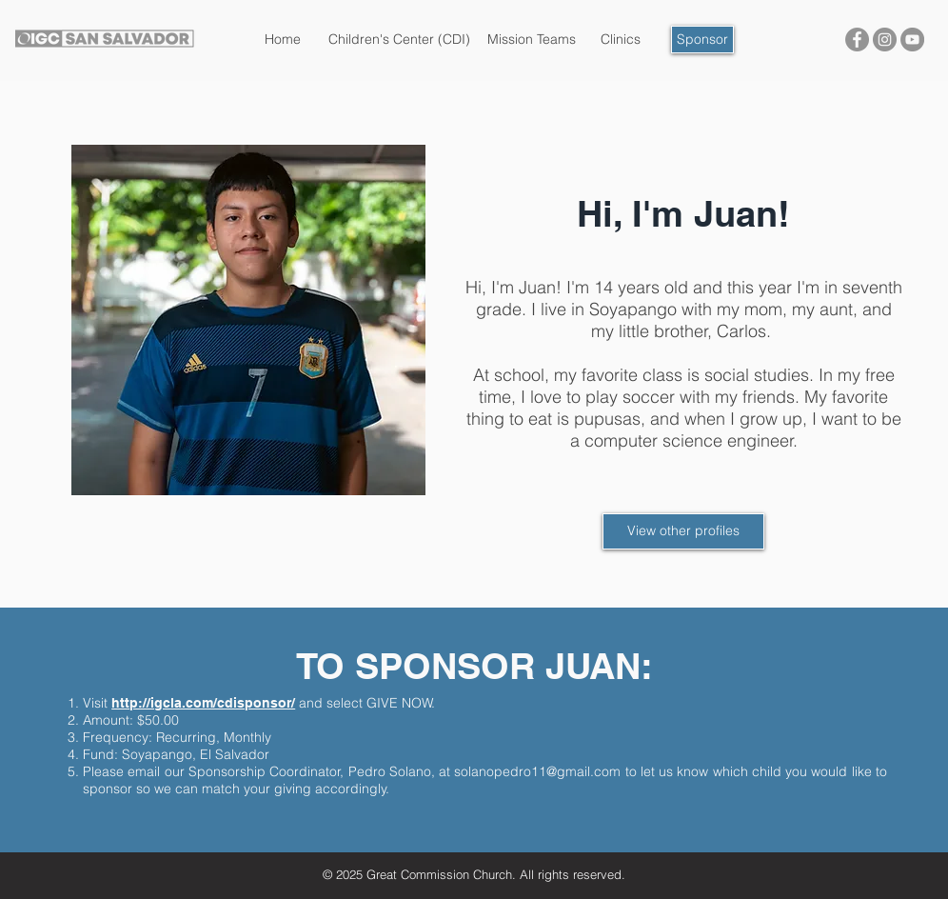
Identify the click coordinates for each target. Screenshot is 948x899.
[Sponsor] (702, 39)
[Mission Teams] (531, 39)
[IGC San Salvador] (857, 39)
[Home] (282, 39)
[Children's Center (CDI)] (399, 39)
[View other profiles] (683, 531)
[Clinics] (620, 39)
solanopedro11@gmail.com (537, 771)
